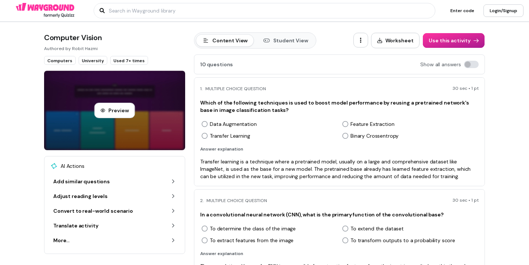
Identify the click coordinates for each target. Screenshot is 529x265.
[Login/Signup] (503, 10)
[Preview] (114, 110)
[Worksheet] (395, 40)
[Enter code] (462, 10)
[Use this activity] (453, 40)
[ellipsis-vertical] (360, 40)
